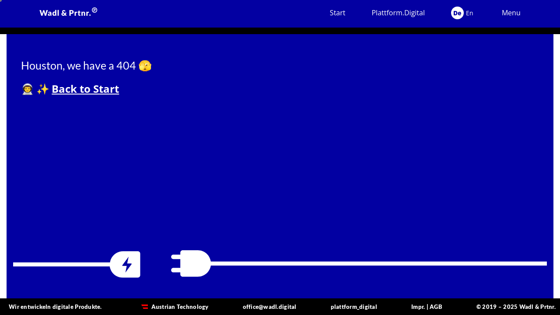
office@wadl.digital (270, 306)
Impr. (418, 306)
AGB (436, 306)
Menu (511, 13)
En (469, 13)
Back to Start (85, 88)
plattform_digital (354, 306)
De (457, 13)
